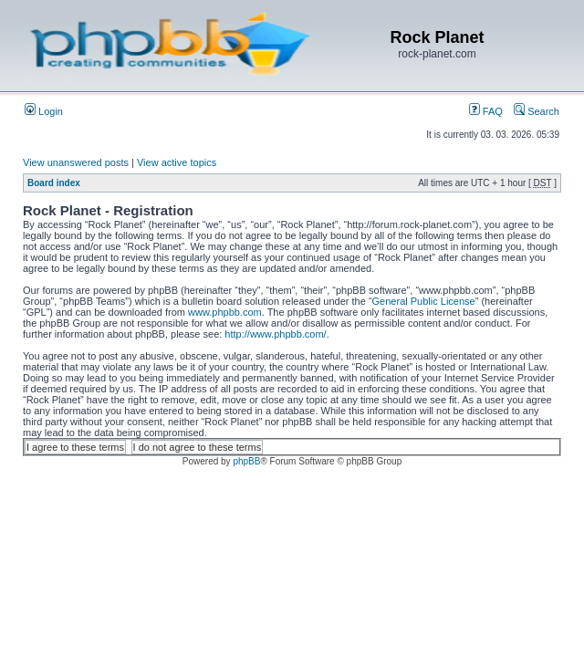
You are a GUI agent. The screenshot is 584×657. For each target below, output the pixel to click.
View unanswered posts (76, 162)
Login (44, 111)
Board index (53, 183)
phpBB (246, 461)
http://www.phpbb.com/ (275, 333)
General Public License (423, 301)
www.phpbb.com (225, 312)
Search (536, 111)
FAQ (486, 111)
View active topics (176, 162)
